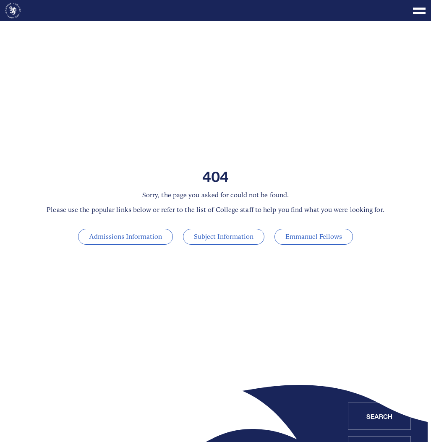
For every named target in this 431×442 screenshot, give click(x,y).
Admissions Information (125, 236)
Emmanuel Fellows (313, 236)
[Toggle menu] (215, 10)
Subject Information (223, 236)
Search (379, 416)
